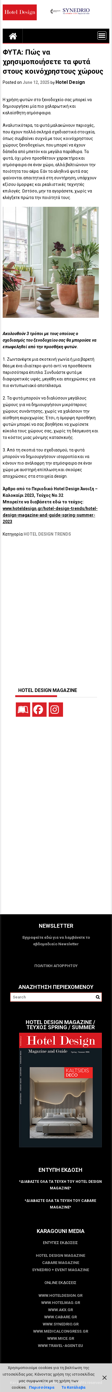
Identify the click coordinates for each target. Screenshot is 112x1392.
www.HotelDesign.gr (60, 1295)
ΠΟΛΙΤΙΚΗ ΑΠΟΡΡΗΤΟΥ (56, 966)
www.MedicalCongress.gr (60, 1331)
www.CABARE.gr (60, 1317)
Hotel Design (70, 82)
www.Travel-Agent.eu (60, 1345)
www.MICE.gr (60, 1338)
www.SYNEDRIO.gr (61, 1324)
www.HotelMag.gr (60, 1302)
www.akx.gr (60, 1310)
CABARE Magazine (60, 1262)
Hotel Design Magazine (60, 1255)
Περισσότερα (41, 1387)
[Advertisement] (56, 609)
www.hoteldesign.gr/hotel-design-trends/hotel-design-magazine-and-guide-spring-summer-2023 (50, 515)
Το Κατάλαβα (73, 1387)
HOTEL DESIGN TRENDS (47, 534)
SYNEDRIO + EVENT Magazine (60, 1270)
